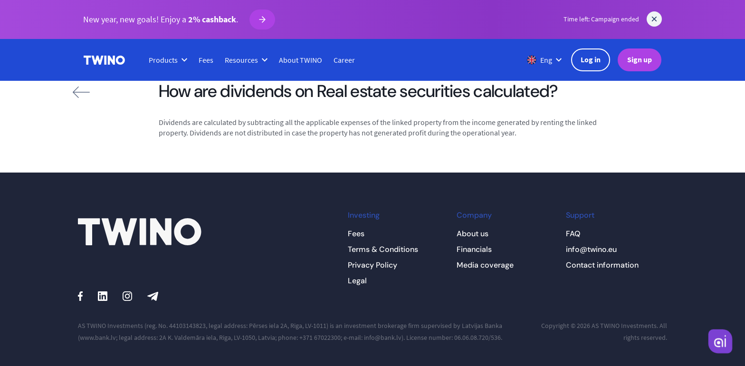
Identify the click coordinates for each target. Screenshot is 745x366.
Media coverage (485, 265)
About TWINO (300, 60)
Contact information (602, 265)
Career (344, 60)
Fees (206, 60)
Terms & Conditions (383, 249)
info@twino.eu (591, 249)
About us (472, 233)
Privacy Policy (372, 265)
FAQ (573, 233)
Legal (357, 280)
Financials (474, 249)
